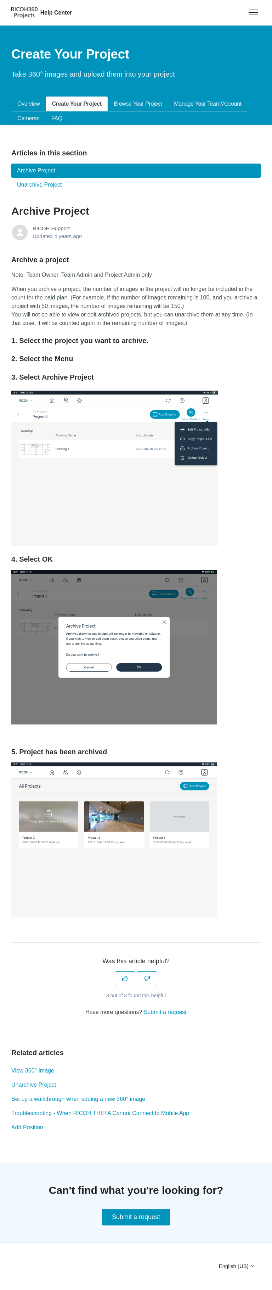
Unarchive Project (33, 1085)
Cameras (28, 118)
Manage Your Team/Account (207, 104)
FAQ (56, 118)
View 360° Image (32, 1071)
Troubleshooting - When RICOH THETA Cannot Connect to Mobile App (100, 1113)
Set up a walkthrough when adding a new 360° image (78, 1099)
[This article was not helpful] (147, 978)
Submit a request (165, 1012)
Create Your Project (76, 104)
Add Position (27, 1127)
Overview (28, 104)
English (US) (237, 1266)
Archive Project (36, 170)
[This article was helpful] (125, 978)
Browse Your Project (138, 104)
